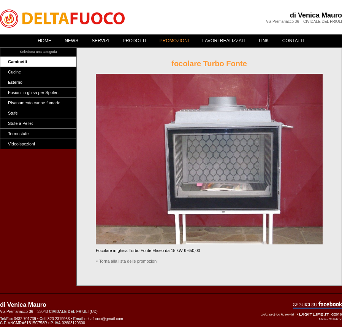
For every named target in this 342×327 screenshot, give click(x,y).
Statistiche (335, 319)
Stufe (13, 113)
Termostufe (18, 133)
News (71, 40)
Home (44, 40)
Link (264, 40)
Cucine (14, 72)
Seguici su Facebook (317, 305)
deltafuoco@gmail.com (103, 319)
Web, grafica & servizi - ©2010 (301, 314)
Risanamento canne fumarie (34, 102)
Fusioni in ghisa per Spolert (33, 92)
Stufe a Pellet (20, 123)
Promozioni (174, 40)
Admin (323, 319)
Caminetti (17, 61)
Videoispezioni (21, 144)
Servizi (100, 40)
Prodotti (134, 40)
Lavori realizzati (223, 40)
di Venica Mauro (316, 15)
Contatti (293, 40)
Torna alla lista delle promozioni (128, 261)
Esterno (15, 82)
